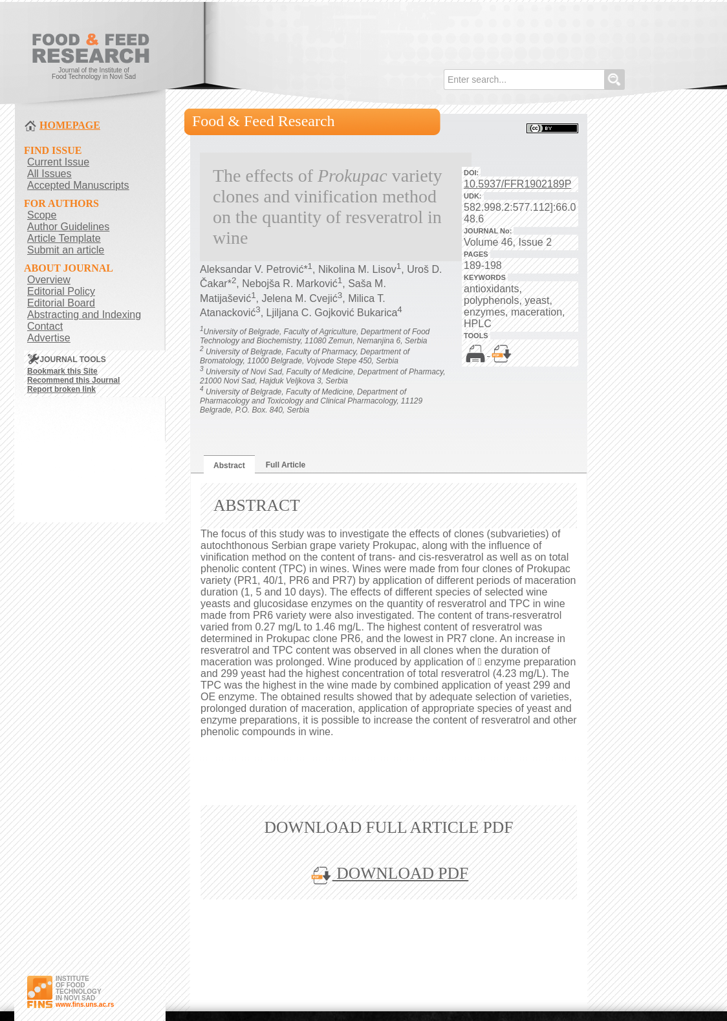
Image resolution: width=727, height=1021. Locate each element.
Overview (49, 279)
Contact (45, 326)
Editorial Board (61, 302)
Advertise (49, 337)
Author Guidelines (68, 226)
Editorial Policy (61, 291)
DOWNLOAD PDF (388, 873)
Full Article (286, 464)
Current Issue (58, 161)
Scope (41, 215)
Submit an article (65, 249)
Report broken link (61, 389)
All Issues (49, 173)
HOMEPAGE (69, 125)
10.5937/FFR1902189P (517, 183)
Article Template (64, 238)
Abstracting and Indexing (84, 314)
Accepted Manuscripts (78, 185)
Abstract (229, 465)
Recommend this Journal (73, 380)
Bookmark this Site (62, 371)
